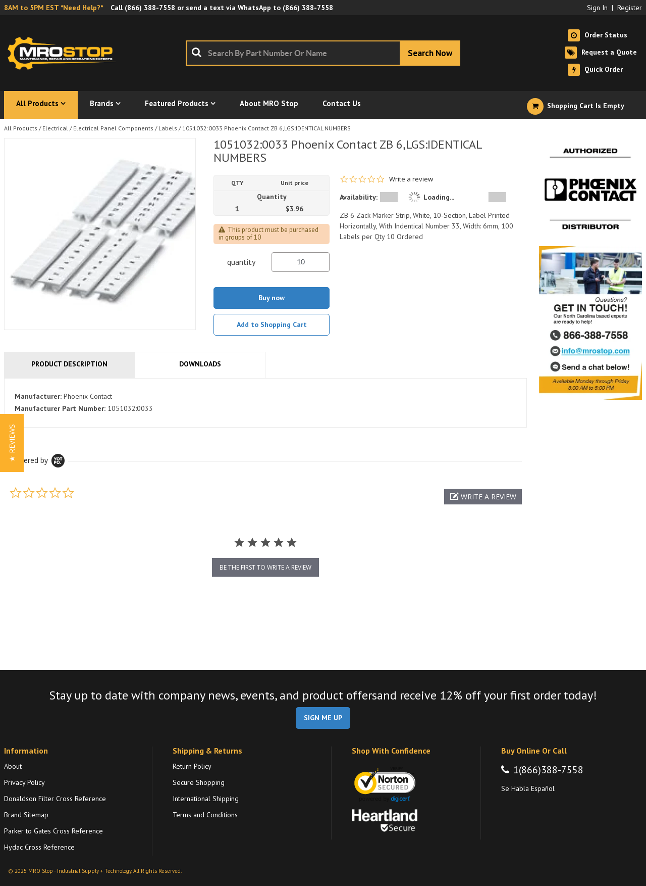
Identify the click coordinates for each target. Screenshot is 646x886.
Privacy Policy (24, 782)
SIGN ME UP (323, 717)
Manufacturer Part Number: (60, 408)
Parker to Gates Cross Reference (53, 830)
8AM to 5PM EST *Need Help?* (53, 8)
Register (629, 8)
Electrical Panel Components (113, 128)
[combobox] (323, 53)
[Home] (64, 53)
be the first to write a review (265, 567)
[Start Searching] (430, 53)
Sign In (597, 8)
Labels (167, 128)
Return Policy (192, 766)
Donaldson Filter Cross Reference (55, 798)
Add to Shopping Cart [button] (272, 324)
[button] (483, 496)
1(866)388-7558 (548, 769)
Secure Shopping (199, 782)
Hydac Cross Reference (39, 847)
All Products (20, 128)
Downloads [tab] (200, 363)
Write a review (411, 179)
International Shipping (206, 798)
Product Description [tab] (69, 363)
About (13, 766)
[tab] (265, 403)
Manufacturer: (38, 396)
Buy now (271, 297)
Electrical (55, 128)
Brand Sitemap (26, 814)
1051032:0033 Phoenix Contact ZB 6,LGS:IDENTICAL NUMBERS (266, 128)
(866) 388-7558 (150, 8)
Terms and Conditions (205, 814)
